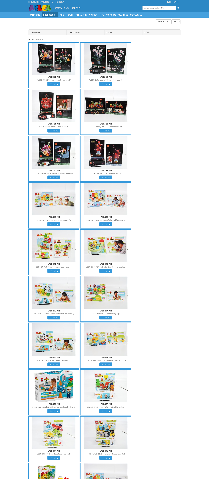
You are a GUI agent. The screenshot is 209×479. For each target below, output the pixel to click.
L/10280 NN (53, 76)
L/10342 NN (104, 123)
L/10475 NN (156, 310)
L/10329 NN (53, 123)
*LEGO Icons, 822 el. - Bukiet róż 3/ (155, 80)
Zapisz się (163, 455)
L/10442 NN (104, 217)
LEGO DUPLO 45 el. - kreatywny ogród (156, 220)
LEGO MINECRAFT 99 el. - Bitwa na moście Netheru (104, 407)
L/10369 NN (156, 123)
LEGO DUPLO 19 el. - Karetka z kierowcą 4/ (53, 267)
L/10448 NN (104, 263)
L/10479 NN (53, 357)
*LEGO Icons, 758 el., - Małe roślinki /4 (53, 126)
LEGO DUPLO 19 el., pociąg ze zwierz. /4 (53, 173)
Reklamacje (110, 451)
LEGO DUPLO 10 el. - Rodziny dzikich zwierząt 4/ (104, 220)
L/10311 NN (104, 76)
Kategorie (35, 14)
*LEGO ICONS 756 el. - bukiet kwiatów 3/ (53, 80)
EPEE (125, 14)
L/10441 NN (53, 217)
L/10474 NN (104, 310)
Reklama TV (81, 14)
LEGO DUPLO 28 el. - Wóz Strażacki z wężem (53, 313)
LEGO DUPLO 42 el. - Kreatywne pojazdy (104, 313)
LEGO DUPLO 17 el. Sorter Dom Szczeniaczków (53, 220)
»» (178, 424)
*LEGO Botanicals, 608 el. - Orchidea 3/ (104, 80)
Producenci (50, 14)
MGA (120, 14)
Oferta (58, 8)
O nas (66, 8)
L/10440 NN (156, 170)
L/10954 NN (104, 357)
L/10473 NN (53, 310)
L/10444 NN (156, 217)
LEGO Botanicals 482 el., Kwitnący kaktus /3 (155, 360)
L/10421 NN (104, 170)
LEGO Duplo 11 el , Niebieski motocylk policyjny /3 (155, 267)
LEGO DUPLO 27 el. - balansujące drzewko (155, 173)
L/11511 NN (53, 404)
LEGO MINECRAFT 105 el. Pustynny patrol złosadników (155, 407)
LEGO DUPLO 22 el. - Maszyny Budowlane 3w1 (155, 313)
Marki (62, 14)
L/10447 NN (53, 263)
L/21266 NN (104, 404)
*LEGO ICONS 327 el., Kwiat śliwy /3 (155, 126)
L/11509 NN (156, 357)
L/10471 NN (156, 263)
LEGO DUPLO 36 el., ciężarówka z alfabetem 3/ (104, 173)
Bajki (71, 14)
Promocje (111, 14)
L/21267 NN (156, 404)
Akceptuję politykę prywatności (161, 460)
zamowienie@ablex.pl (42, 451)
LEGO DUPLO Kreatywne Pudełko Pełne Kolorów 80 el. (53, 360)
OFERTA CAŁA (135, 14)
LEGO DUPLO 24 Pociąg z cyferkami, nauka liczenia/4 (104, 360)
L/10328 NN (156, 76)
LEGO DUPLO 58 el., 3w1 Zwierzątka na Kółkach (104, 267)
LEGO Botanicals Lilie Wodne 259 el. (53, 407)
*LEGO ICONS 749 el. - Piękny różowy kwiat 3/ (104, 126)
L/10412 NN (53, 170)
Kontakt (76, 8)
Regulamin (110, 447)
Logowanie (173, 2)
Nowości (93, 14)
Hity (102, 14)
